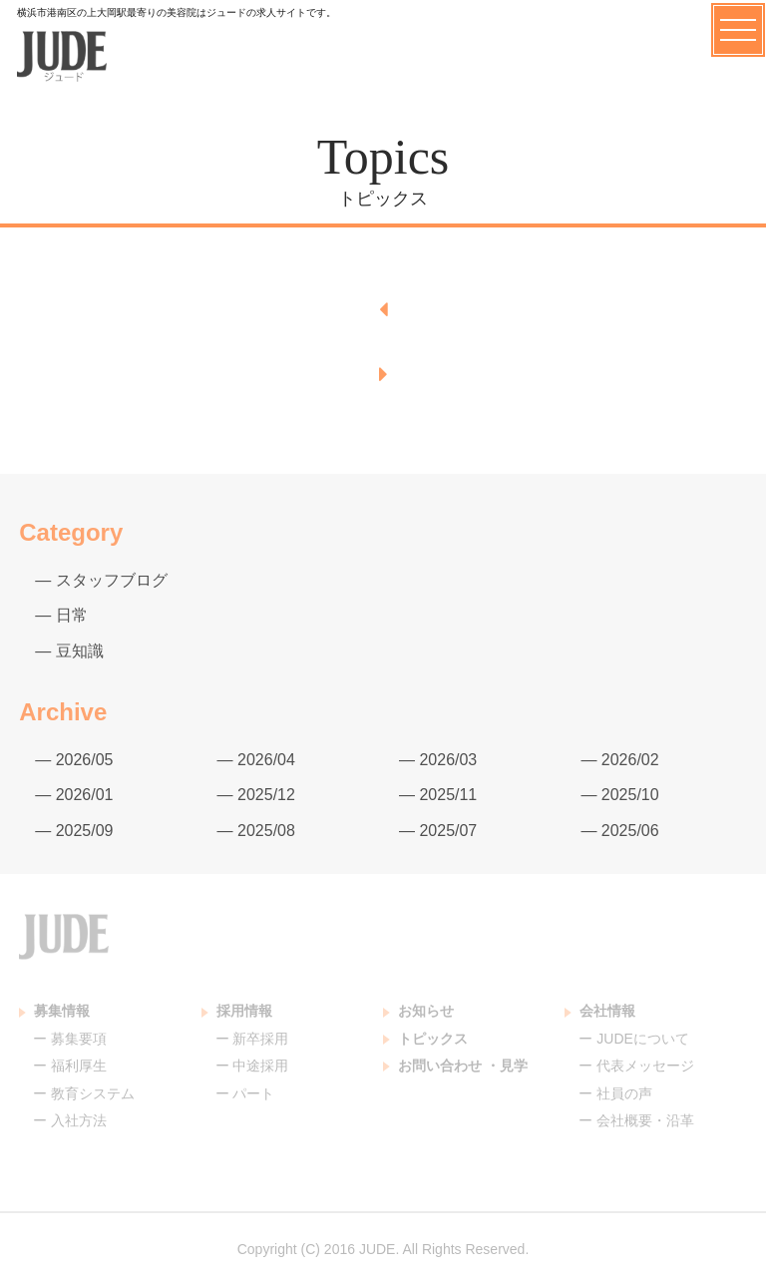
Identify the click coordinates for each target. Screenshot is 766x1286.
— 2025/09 (74, 830)
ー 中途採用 (252, 1065)
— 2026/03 (438, 759)
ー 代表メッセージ (636, 1065)
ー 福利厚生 (70, 1065)
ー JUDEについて (633, 1039)
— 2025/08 (256, 830)
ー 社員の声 (615, 1093)
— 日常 (61, 615)
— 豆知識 (69, 651)
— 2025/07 (438, 830)
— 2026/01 (74, 794)
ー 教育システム (84, 1093)
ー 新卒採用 (252, 1039)
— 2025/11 (438, 794)
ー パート (245, 1093)
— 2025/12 (256, 794)
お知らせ (418, 1011)
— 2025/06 (619, 830)
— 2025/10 (619, 794)
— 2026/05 (74, 759)
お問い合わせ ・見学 (455, 1065)
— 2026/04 (256, 759)
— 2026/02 (619, 759)
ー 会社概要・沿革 (636, 1120)
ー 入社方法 (70, 1120)
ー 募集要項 (70, 1039)
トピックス (425, 1039)
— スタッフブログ (101, 580)
